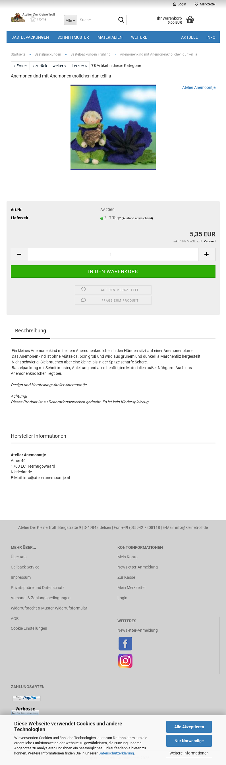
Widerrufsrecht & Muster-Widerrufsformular (49, 608)
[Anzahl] (113, 254)
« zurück (39, 66)
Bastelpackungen (30, 37)
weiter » (59, 66)
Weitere (139, 37)
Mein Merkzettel (131, 587)
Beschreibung (30, 331)
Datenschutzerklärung (116, 753)
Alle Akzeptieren (189, 727)
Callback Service (25, 567)
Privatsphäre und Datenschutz (38, 587)
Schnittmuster (73, 37)
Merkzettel (205, 4)
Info (210, 37)
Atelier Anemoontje (198, 87)
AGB (15, 618)
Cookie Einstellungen (29, 628)
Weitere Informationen (189, 753)
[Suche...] (70, 20)
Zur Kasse (126, 577)
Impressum (21, 577)
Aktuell (189, 37)
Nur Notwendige (189, 741)
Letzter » (79, 66)
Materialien (110, 37)
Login (122, 598)
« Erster (20, 66)
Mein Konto (127, 557)
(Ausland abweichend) (137, 218)
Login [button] (179, 4)
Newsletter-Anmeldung (137, 567)
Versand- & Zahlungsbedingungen (41, 598)
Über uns (18, 557)
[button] (19, 254)
